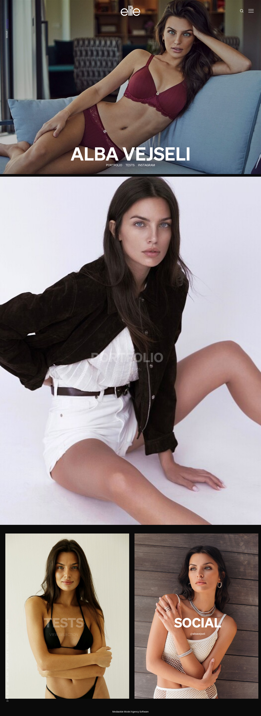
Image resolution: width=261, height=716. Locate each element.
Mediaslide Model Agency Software (130, 711)
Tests (130, 165)
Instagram (146, 165)
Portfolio (114, 165)
